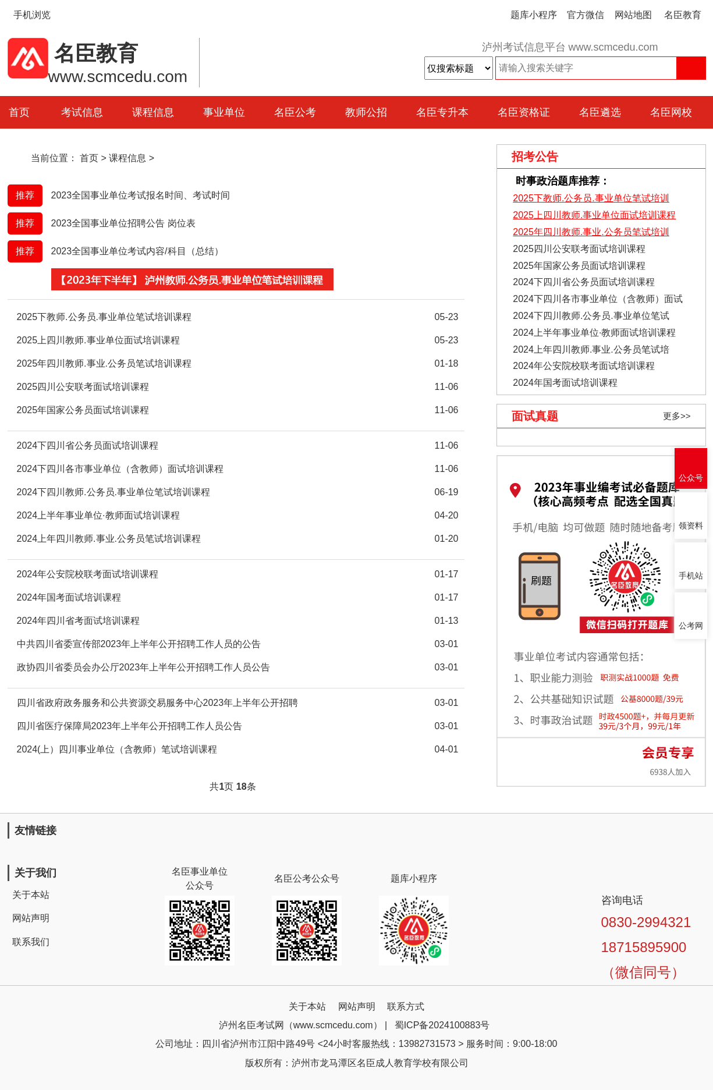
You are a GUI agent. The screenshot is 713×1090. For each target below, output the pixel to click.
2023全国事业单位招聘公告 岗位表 (123, 223)
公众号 (691, 478)
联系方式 (405, 1006)
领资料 (691, 525)
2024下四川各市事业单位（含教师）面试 (598, 299)
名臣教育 (682, 15)
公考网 (691, 626)
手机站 (691, 575)
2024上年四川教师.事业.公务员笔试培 (591, 349)
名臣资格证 (524, 112)
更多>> (677, 416)
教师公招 (366, 112)
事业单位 (224, 112)
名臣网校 (671, 112)
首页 (89, 158)
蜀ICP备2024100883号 (442, 1025)
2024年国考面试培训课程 (565, 383)
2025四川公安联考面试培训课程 (579, 249)
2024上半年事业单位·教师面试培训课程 (594, 333)
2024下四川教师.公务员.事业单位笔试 (591, 316)
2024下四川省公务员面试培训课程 (584, 282)
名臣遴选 (600, 112)
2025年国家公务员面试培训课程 (579, 266)
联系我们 (30, 942)
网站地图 (633, 15)
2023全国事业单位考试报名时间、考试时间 (140, 195)
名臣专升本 (442, 112)
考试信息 (82, 112)
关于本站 (30, 895)
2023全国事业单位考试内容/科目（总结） (137, 251)
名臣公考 (295, 112)
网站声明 (30, 918)
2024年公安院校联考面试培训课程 (584, 366)
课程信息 (153, 112)
